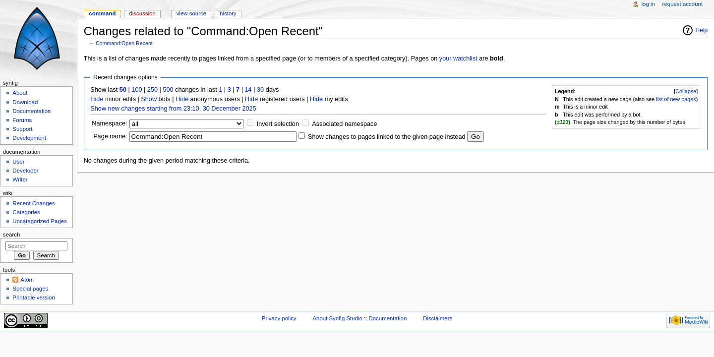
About (19, 93)
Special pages (30, 289)
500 (168, 89)
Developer (25, 171)
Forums (22, 120)
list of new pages (676, 99)
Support (22, 129)
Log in (648, 4)
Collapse (685, 91)
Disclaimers (437, 318)
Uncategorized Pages (39, 221)
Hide (96, 99)
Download (25, 102)
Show (149, 99)
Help (702, 30)
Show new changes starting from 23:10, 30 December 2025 (173, 108)
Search (11, 235)
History (228, 13)
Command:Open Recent (124, 43)
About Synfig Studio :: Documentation (359, 318)
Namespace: (109, 123)
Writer (19, 179)
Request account (682, 4)
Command (102, 13)
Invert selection (278, 123)
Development (29, 138)
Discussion (142, 13)
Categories (26, 212)
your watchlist (458, 58)
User (18, 162)
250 (152, 89)
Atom (27, 280)
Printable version (33, 297)
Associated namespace (344, 123)
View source (191, 13)
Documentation (31, 111)
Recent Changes (33, 203)
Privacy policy (279, 318)
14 (248, 89)
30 (260, 89)
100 (136, 89)
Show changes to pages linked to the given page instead (386, 136)
